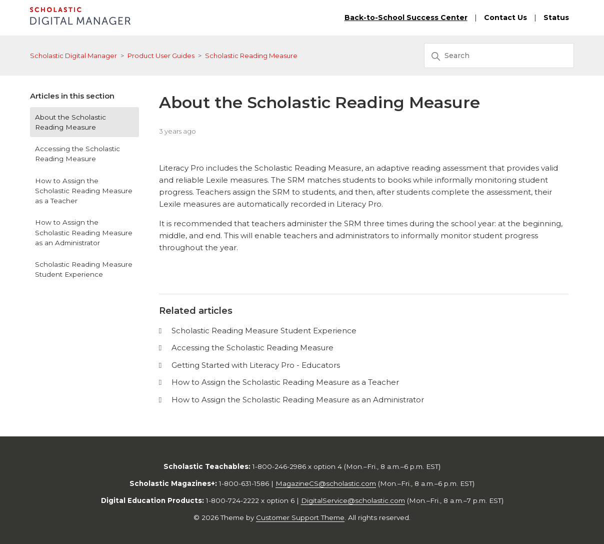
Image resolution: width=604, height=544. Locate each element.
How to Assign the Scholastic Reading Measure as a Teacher (83, 191)
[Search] (499, 55)
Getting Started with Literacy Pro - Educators (256, 365)
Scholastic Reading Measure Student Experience (83, 269)
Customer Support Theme (300, 517)
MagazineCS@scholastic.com (326, 483)
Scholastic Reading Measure (251, 56)
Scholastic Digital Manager (73, 56)
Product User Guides (161, 56)
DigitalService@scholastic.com (353, 500)
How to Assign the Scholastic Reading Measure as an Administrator (83, 232)
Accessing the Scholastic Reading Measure (77, 154)
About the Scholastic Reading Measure (70, 122)
